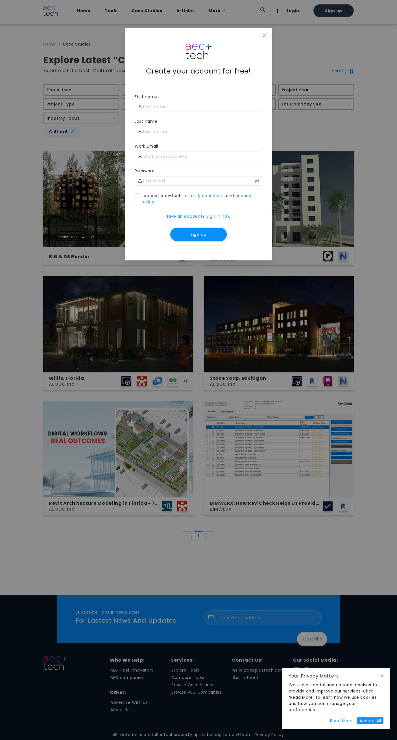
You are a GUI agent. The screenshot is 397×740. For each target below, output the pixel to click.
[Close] (264, 36)
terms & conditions (204, 196)
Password (145, 171)
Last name (146, 121)
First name (146, 97)
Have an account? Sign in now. (198, 216)
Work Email (146, 146)
